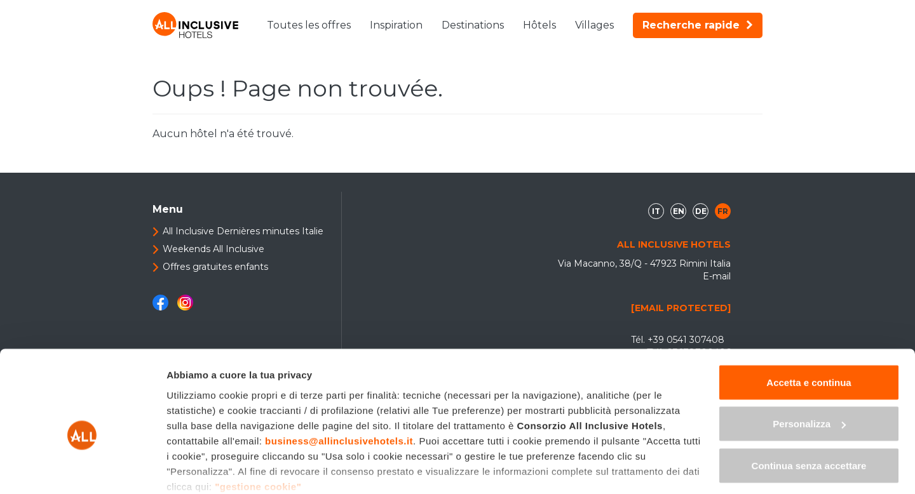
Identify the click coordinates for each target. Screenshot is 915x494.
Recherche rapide (697, 25)
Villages (594, 25)
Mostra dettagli (200, 469)
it (656, 211)
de (701, 211)
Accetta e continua (808, 315)
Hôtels (539, 25)
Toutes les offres (309, 25)
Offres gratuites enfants (215, 266)
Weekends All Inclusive (213, 249)
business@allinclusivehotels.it (339, 374)
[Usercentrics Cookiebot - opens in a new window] (82, 469)
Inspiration (396, 25)
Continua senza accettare (809, 399)
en (678, 211)
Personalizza (809, 357)
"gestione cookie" (258, 420)
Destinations (473, 25)
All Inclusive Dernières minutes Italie (243, 231)
